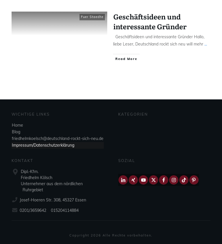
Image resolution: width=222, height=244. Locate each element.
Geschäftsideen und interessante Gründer (149, 21)
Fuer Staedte (92, 17)
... (205, 44)
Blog (16, 131)
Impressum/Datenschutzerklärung (43, 145)
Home (17, 125)
